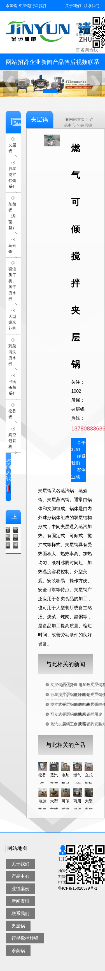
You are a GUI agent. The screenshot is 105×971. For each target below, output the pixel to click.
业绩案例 (20, 888)
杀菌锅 (18, 950)
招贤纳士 (23, 64)
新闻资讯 (46, 64)
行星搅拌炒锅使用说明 (79, 694)
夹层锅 (12, 148)
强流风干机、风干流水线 (12, 284)
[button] (50, 91)
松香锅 (12, 414)
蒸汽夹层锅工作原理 (77, 724)
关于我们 (73, 5)
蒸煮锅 (12, 248)
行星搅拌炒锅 (24, 938)
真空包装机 (12, 440)
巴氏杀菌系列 (12, 387)
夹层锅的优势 (72, 684)
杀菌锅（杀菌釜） (12, 216)
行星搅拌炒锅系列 (12, 177)
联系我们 (91, 5)
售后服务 (70, 64)
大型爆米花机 (12, 322)
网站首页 (11, 64)
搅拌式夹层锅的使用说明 (81, 704)
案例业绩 (78, 473)
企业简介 (35, 64)
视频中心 (81, 64)
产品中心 (58, 64)
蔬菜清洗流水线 (12, 355)
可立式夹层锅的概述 (77, 714)
